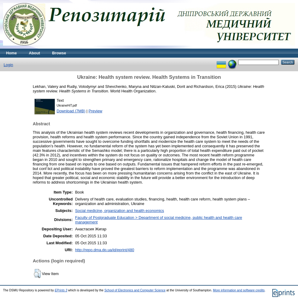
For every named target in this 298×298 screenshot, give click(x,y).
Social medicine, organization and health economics (119, 210)
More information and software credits (238, 290)
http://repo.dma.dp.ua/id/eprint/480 (104, 250)
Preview (95, 111)
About (34, 53)
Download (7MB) (71, 111)
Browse (59, 53)
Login (8, 64)
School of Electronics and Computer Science (135, 290)
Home (11, 53)
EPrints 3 (61, 290)
